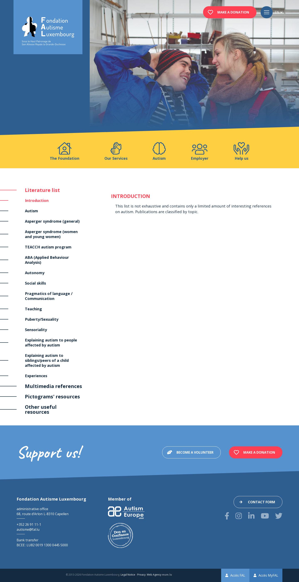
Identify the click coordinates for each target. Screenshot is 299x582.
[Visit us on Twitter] (278, 515)
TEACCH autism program (48, 246)
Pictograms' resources (52, 396)
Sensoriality (36, 329)
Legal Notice (128, 574)
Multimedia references (53, 386)
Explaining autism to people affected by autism (51, 342)
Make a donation (233, 12)
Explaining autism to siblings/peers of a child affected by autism (47, 360)
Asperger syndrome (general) (52, 221)
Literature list (42, 190)
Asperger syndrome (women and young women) (51, 234)
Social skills (35, 283)
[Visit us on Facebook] (227, 515)
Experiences (36, 375)
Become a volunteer (194, 452)
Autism (31, 210)
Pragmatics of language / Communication (48, 296)
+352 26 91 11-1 (29, 524)
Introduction (37, 200)
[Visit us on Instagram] (238, 515)
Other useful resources (41, 409)
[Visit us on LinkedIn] (251, 515)
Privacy (141, 574)
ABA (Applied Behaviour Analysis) (47, 260)
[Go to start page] (48, 31)
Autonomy (34, 272)
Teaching (33, 308)
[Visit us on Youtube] (265, 515)
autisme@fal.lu (28, 529)
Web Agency (154, 574)
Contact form (261, 502)
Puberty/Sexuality (41, 319)
